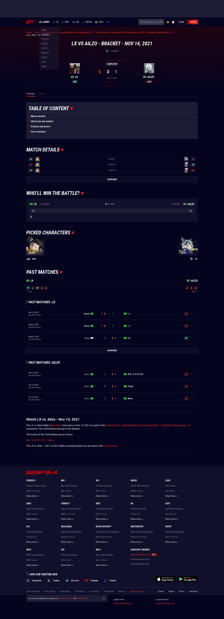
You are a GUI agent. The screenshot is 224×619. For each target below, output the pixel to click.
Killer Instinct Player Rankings (107, 532)
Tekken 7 (65, 503)
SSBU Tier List (31, 514)
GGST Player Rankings (174, 509)
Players (171, 591)
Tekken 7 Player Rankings (71, 509)
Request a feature (137, 591)
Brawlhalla (57, 425)
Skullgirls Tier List (68, 537)
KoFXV (168, 526)
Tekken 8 (30, 480)
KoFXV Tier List (171, 537)
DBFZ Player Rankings (104, 509)
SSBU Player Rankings (35, 509)
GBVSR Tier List (137, 491)
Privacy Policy (49, 591)
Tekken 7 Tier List (68, 514)
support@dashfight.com (123, 603)
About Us (122, 591)
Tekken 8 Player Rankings (36, 486)
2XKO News (170, 491)
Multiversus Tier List (139, 537)
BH (132, 503)
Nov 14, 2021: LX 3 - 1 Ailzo (40, 440)
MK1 (65, 22)
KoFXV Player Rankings (174, 532)
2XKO (99, 22)
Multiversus (137, 526)
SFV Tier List (66, 560)
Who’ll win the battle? (42, 121)
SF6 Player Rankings (104, 486)
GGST (167, 503)
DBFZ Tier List (101, 514)
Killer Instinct (103, 526)
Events (161, 591)
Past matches (38, 131)
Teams (181, 591)
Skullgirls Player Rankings (71, 532)
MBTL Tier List (31, 560)
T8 (55, 22)
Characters (193, 591)
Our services (94, 591)
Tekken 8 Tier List (33, 491)
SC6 (28, 526)
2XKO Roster (170, 486)
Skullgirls (66, 526)
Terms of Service (33, 591)
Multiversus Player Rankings (142, 532)
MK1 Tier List (66, 491)
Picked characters (41, 126)
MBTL (28, 549)
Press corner (109, 591)
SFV (62, 549)
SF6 (76, 22)
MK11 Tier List (101, 560)
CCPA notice (79, 591)
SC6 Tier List (31, 537)
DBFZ (98, 503)
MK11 (98, 549)
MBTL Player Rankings (35, 555)
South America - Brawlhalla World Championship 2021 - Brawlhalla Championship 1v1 (148, 425)
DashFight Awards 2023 (140, 559)
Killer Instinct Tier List (104, 537)
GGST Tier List (170, 514)
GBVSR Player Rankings (140, 486)
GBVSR (87, 22)
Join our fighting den (43, 574)
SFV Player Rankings (69, 555)
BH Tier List (135, 514)
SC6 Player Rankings (34, 532)
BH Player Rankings (138, 509)
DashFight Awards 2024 (140, 555)
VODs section (110, 446)
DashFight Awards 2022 (140, 564)
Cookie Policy (65, 591)
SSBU (28, 503)
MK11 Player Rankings (104, 555)
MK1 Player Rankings (69, 486)
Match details (38, 116)
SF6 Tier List (100, 491)
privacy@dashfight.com (165, 603)
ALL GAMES (44, 22)
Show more (33, 496)
